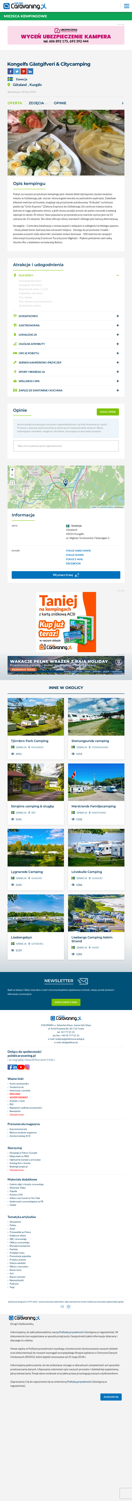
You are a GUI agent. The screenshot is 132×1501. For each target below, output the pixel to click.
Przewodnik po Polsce (20, 1232)
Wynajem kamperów (20, 1245)
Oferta (15, 103)
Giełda (13, 1205)
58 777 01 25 (68, 1032)
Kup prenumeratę (18, 1129)
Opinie (60, 103)
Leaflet (93, 507)
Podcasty (14, 1283)
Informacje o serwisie (20, 1090)
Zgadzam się (111, 1396)
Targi (12, 1287)
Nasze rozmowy (17, 1276)
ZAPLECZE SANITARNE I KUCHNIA (37, 390)
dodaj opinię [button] (108, 411)
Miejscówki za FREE (19, 1156)
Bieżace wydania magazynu (23, 1132)
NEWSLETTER (58, 980)
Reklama (15, 1094)
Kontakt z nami (17, 1100)
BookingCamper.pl (19, 1166)
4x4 (12, 1273)
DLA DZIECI (23, 275)
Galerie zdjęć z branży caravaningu (27, 1184)
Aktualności (15, 1221)
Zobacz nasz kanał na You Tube (25, 1198)
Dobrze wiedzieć (18, 1263)
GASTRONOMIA (26, 325)
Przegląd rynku (17, 1252)
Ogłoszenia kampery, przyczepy (25, 1159)
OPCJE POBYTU (26, 353)
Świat (12, 1228)
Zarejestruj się (17, 1087)
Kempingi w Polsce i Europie (23, 1152)
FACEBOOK (73, 563)
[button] (66, 275)
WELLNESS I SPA (26, 381)
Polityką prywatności (79, 1380)
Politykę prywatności (71, 1331)
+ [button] (12, 470)
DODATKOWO (25, 316)
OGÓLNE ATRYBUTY (29, 343)
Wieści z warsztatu (19, 1266)
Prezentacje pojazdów (20, 1256)
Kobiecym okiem (18, 1235)
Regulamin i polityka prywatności (26, 1107)
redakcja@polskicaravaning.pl (69, 1039)
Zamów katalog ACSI (20, 1136)
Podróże (14, 1249)
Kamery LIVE (16, 1194)
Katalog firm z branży (20, 1163)
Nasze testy (15, 1270)
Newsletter (15, 1111)
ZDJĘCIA (38, 103)
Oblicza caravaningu (19, 1242)
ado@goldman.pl (70, 1042)
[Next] (122, 103)
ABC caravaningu (18, 1239)
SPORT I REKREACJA (29, 371)
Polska (13, 1225)
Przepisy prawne (18, 1259)
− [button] (12, 475)
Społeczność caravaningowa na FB (26, 1201)
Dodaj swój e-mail (66, 1002)
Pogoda (13, 1191)
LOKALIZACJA (25, 334)
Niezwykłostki (17, 1280)
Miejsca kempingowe (25, 16)
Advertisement (19, 1097)
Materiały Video (18, 1187)
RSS (11, 1104)
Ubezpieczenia (17, 1114)
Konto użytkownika (19, 1083)
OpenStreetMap (106, 507)
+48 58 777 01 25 (70, 1035)
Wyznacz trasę (66, 575)
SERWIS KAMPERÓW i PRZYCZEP (37, 362)
